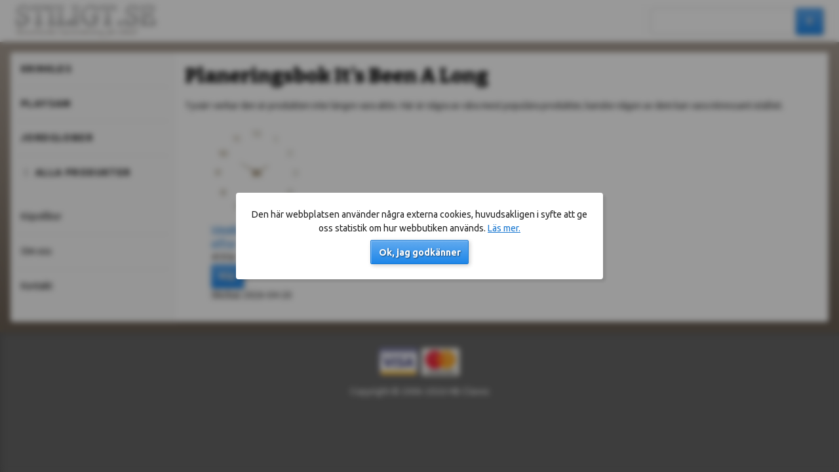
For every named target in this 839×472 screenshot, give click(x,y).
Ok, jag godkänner (420, 252)
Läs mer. (504, 228)
